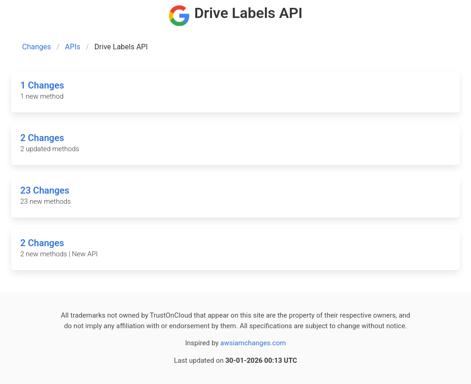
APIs (72, 46)
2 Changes (42, 137)
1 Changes (42, 85)
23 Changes (44, 190)
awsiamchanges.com (253, 343)
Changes (36, 46)
